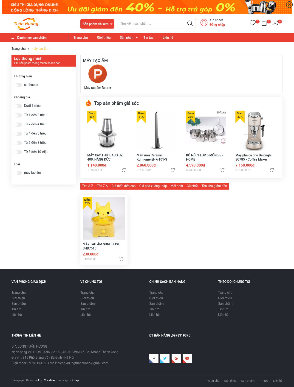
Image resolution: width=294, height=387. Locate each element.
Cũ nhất (192, 186)
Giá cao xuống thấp (153, 186)
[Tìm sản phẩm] (157, 23)
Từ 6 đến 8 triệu (35, 142)
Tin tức (149, 37)
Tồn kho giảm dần (214, 186)
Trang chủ (81, 37)
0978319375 (37, 363)
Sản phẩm (127, 37)
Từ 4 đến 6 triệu (35, 133)
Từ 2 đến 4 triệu (35, 124)
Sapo (77, 380)
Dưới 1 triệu (32, 106)
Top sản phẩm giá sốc (112, 103)
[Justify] (190, 23)
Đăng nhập (217, 24)
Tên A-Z (87, 186)
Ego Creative (46, 380)
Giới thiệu (104, 37)
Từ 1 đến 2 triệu (35, 115)
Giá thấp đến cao (123, 186)
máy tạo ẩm (32, 172)
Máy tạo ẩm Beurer (97, 77)
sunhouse (31, 85)
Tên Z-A (102, 186)
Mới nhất (177, 186)
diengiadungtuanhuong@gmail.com (83, 363)
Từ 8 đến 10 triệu (36, 152)
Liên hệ (168, 37)
